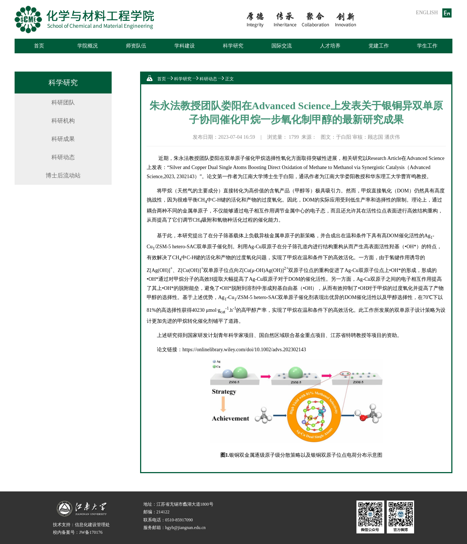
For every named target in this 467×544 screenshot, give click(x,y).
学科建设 (184, 46)
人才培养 (330, 46)
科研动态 (63, 157)
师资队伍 (136, 46)
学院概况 (87, 46)
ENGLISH (427, 12)
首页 (39, 46)
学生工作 (427, 46)
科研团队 (63, 102)
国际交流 (281, 46)
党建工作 (378, 46)
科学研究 (233, 46)
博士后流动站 (63, 175)
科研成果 (63, 139)
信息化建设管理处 (92, 524)
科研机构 (63, 121)
